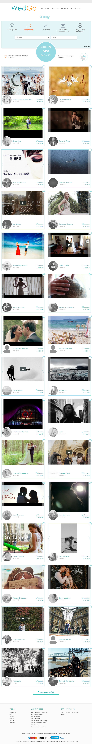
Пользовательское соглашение (69, 712)
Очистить (87, 46)
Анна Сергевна (64, 515)
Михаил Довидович (20, 598)
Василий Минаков (65, 349)
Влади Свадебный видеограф (23, 99)
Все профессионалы (37, 714)
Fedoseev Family (64, 473)
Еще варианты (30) (46, 692)
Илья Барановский (19, 182)
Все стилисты (35, 725)
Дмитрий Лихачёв (65, 182)
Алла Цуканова (18, 515)
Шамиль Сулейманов (66, 307)
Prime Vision (17, 681)
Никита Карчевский (20, 266)
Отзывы (12, 718)
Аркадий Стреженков (20, 473)
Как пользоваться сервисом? (39, 712)
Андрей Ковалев (19, 639)
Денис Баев (17, 141)
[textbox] (32, 38)
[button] (48, 38)
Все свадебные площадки (38, 723)
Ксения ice (63, 390)
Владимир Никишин (66, 224)
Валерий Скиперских (20, 349)
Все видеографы (36, 718)
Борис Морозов (64, 598)
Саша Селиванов (65, 99)
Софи (61, 432)
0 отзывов (40, 99)
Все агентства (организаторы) (39, 720)
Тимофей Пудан (64, 141)
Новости (12, 723)
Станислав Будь (18, 307)
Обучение (63, 714)
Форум (12, 720)
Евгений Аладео (18, 556)
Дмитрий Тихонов (65, 639)
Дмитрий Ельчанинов (66, 681)
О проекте (13, 712)
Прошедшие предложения (38, 727)
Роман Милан (17, 390)
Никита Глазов (64, 556)
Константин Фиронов (20, 432)
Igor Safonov (17, 224)
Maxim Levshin (64, 266)
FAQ (11, 714)
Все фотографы (35, 716)
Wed (24, 8)
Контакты (12, 716)
